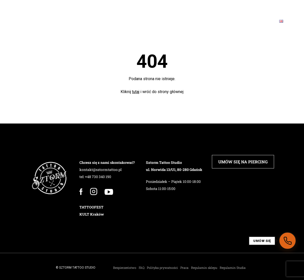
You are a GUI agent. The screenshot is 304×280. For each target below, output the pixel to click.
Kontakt (257, 21)
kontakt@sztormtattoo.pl (100, 169)
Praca (184, 268)
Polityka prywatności (162, 268)
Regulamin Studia (233, 268)
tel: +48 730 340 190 (95, 176)
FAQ (210, 21)
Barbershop (116, 21)
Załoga (55, 21)
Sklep (188, 21)
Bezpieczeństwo (124, 268)
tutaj (135, 91)
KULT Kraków (91, 214)
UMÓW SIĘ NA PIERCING (243, 161)
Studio (28, 21)
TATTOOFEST (91, 207)
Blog (231, 21)
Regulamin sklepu (204, 268)
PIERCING (82, 21)
